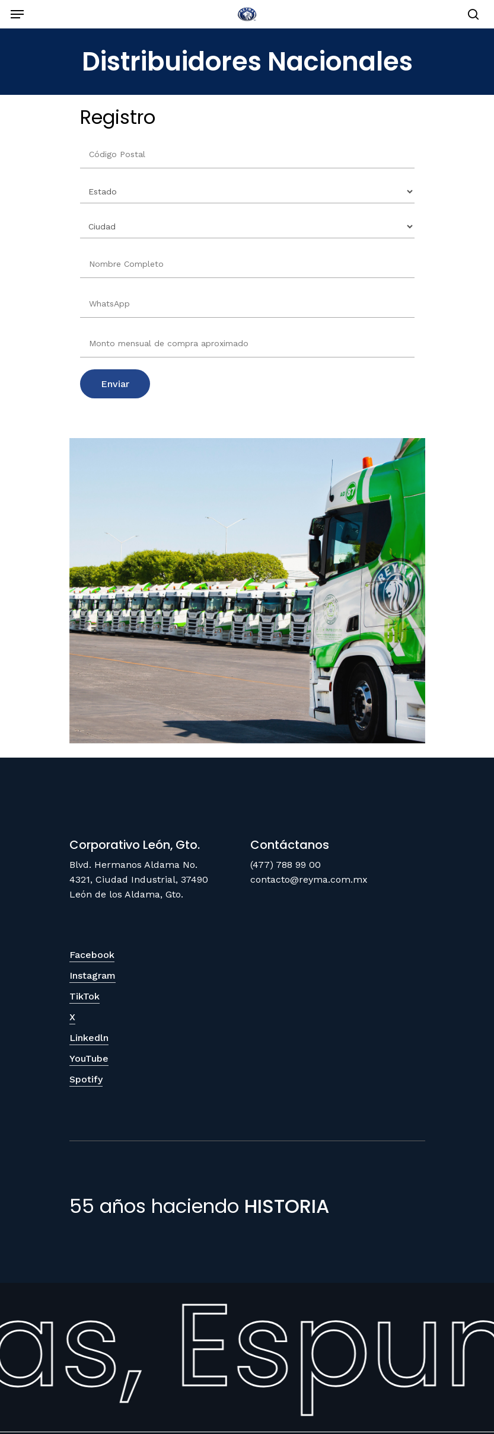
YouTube (89, 1058)
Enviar (115, 383)
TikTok (84, 996)
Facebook (91, 954)
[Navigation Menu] (17, 14)
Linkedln (89, 1037)
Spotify (86, 1079)
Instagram (92, 975)
